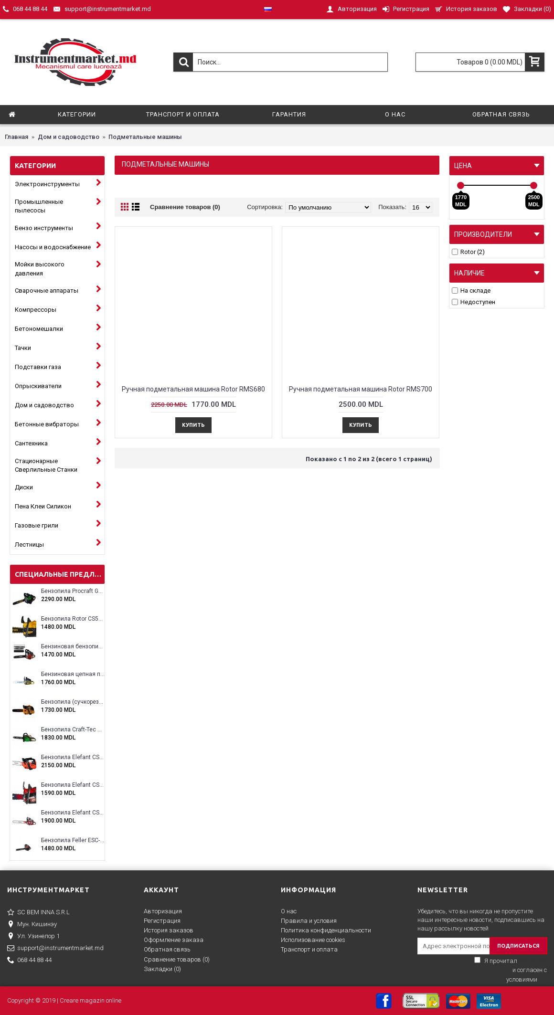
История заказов (168, 930)
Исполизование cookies (313, 939)
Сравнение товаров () (177, 959)
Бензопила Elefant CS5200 (73, 785)
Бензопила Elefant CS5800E (73, 813)
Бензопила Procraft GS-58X (73, 591)
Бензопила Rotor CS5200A (73, 619)
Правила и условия (309, 920)
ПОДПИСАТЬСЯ (518, 946)
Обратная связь (167, 949)
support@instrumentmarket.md (55, 948)
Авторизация (163, 911)
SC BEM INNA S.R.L (38, 913)
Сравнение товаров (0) (185, 207)
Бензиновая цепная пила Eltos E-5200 (73, 674)
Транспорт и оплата (309, 949)
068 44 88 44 (29, 960)
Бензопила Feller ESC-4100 (73, 840)
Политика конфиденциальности (326, 930)
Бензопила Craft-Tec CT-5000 (73, 730)
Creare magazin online (90, 1000)
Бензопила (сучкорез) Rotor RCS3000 (73, 702)
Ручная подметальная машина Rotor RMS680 (193, 389)
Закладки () (162, 969)
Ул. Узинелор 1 (33, 936)
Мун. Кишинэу (32, 924)
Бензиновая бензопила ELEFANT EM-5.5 (73, 647)
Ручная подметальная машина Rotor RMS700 (360, 389)
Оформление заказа (173, 939)
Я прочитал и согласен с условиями (496, 970)
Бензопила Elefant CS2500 (73, 757)
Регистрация (162, 920)
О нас (289, 911)
